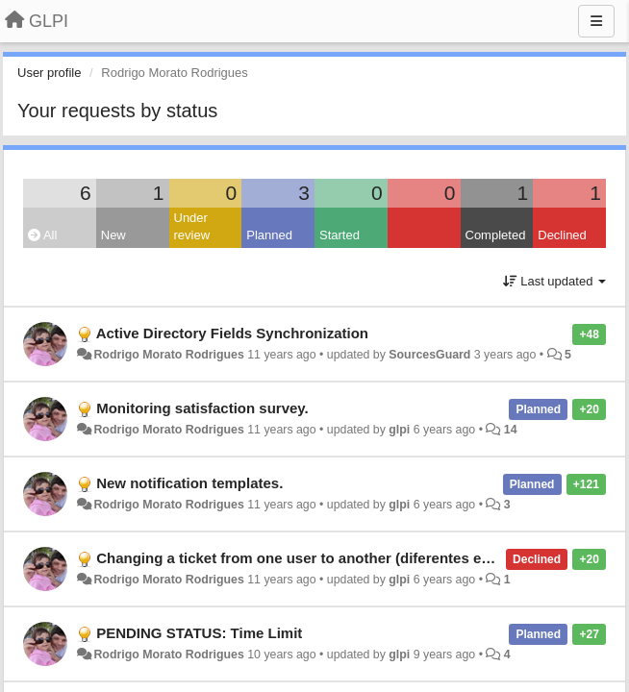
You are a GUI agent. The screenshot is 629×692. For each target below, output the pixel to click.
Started (339, 235)
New (113, 235)
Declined (562, 235)
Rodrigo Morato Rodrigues (168, 354)
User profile (49, 72)
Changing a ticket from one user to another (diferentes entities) (312, 558)
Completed (495, 235)
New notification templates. (189, 483)
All (42, 235)
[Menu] (596, 21)
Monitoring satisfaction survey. (202, 408)
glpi (399, 429)
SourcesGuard (429, 354)
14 (510, 429)
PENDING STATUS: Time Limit (199, 633)
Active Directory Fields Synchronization (232, 333)
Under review (192, 226)
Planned (269, 235)
